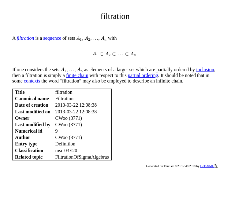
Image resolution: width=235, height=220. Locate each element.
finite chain (77, 75)
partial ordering (143, 75)
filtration (25, 38)
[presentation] (91, 38)
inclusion (205, 69)
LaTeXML (209, 166)
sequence (52, 38)
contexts (32, 80)
